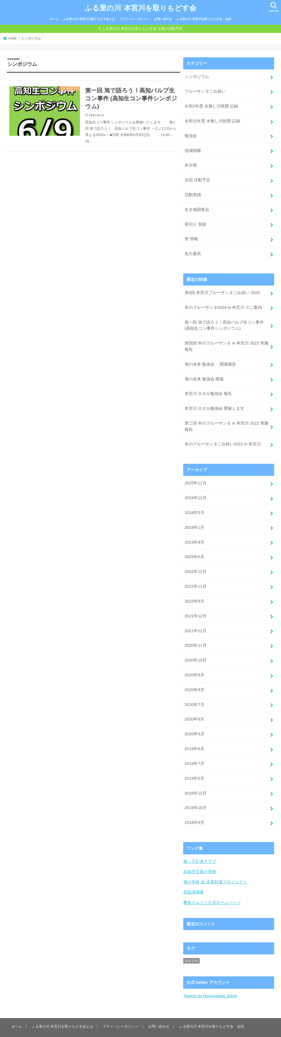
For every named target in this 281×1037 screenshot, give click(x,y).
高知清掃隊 (193, 879)
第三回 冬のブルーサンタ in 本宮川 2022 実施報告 (226, 420)
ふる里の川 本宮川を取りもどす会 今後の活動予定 (142, 28)
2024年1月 (194, 519)
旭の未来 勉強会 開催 (204, 373)
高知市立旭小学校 (199, 858)
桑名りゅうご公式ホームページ (212, 889)
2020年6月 (194, 708)
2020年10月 (195, 650)
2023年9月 (194, 534)
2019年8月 (194, 737)
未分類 (191, 163)
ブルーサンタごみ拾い (205, 90)
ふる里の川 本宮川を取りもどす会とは (89, 18)
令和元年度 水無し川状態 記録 (212, 119)
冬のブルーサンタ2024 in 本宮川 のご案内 (223, 303)
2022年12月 (195, 563)
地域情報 (193, 148)
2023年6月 (194, 548)
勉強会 (191, 134)
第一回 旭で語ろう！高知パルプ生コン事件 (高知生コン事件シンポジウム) (224, 320)
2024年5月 (194, 505)
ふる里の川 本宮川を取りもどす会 (140, 7)
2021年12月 (195, 606)
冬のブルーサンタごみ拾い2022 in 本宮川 (223, 437)
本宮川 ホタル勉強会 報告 (208, 388)
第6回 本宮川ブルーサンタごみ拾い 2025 (222, 288)
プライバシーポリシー (134, 18)
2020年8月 (194, 679)
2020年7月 (194, 693)
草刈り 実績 (195, 221)
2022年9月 (194, 592)
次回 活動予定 (197, 177)
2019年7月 (194, 752)
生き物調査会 (197, 206)
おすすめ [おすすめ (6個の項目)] (191, 947)
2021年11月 (195, 621)
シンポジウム (197, 76)
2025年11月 (195, 476)
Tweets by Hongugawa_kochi (209, 982)
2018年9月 (194, 809)
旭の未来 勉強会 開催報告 (210, 359)
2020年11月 (195, 635)
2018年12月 (195, 780)
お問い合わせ (163, 18)
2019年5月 (194, 766)
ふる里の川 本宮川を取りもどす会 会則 (203, 18)
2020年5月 (194, 722)
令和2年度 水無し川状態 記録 (212, 105)
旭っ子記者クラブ (199, 848)
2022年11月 (195, 577)
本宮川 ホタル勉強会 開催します (214, 402)
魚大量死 (193, 250)
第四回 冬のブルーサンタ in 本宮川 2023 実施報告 (226, 341)
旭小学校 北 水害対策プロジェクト (215, 868)
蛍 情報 (191, 235)
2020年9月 (194, 664)
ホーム (54, 18)
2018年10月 (195, 795)
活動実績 (193, 192)
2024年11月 (195, 490)
